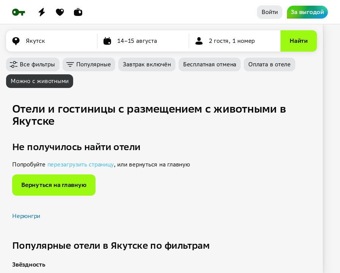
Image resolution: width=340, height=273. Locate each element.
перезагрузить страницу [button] (80, 164)
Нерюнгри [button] (26, 216)
